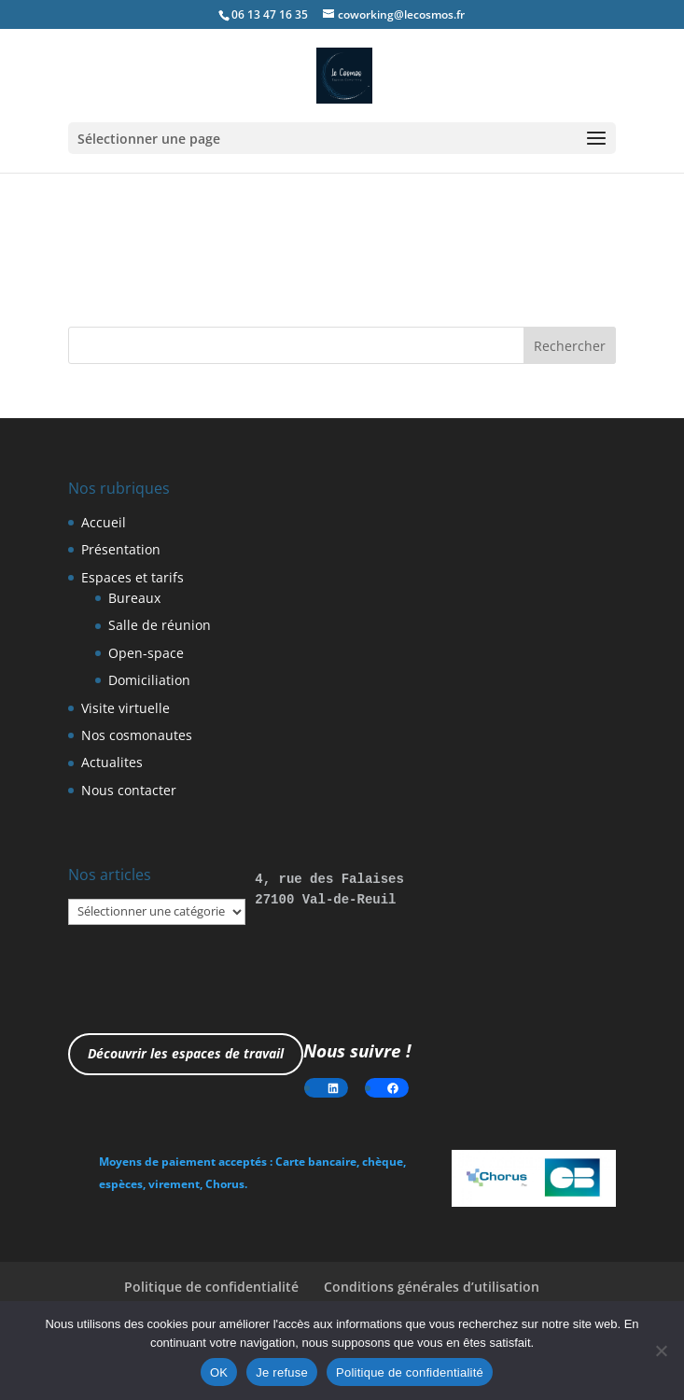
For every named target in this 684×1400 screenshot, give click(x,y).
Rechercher (570, 346)
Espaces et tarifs (132, 577)
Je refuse (282, 1372)
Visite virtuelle (125, 708)
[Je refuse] (660, 1350)
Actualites (112, 762)
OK (219, 1372)
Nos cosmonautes (136, 735)
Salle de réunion (159, 625)
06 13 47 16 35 (269, 14)
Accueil (103, 522)
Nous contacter (128, 790)
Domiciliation (149, 680)
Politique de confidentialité (211, 1286)
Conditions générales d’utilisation (431, 1286)
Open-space (146, 653)
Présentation (121, 549)
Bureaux (134, 598)
